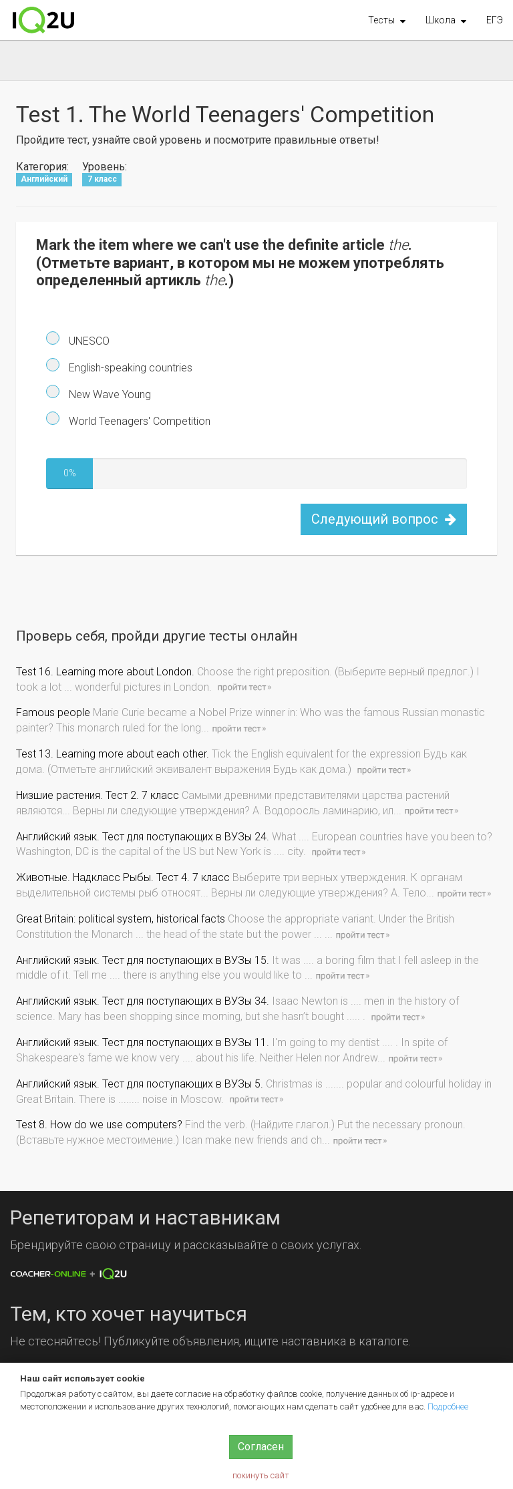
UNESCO (88, 341)
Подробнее (448, 1406)
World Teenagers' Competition (138, 421)
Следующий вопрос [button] (383, 519)
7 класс (102, 179)
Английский (44, 179)
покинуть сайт (260, 1475)
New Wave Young (108, 394)
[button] (386, 20)
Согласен (261, 1446)
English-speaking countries (129, 367)
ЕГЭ (494, 20)
